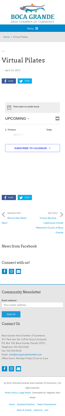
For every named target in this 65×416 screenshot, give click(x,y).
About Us (38, 410)
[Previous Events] (10, 129)
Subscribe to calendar (30, 148)
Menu (32, 28)
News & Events (24, 410)
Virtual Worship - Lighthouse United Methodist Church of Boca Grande (48, 222)
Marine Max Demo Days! (17, 217)
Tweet (24, 81)
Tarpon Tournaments (46, 404)
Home (12, 404)
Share (9, 81)
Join (46, 410)
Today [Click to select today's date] (49, 130)
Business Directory (26, 404)
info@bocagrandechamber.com (25, 354)
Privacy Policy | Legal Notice (18, 392)
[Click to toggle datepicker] (17, 118)
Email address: (9, 300)
